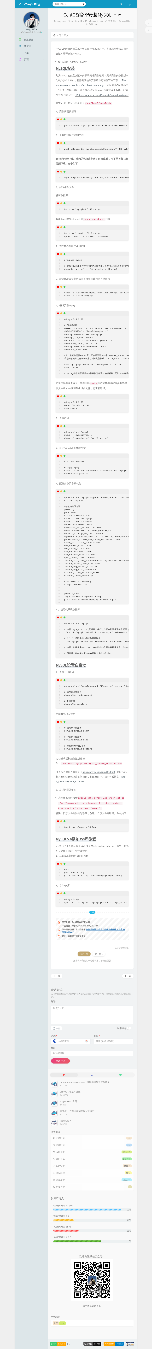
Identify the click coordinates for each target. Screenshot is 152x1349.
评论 (54, 1001)
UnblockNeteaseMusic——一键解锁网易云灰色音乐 (85, 1082)
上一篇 (56, 976)
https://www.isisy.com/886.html (98, 771)
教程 (91, 24)
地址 (53, 1048)
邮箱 (97, 1036)
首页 (57, 35)
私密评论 (121, 1028)
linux (62, 1323)
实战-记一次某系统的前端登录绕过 (77, 1111)
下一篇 (127, 976)
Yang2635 (61, 21)
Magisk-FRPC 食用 (68, 1101)
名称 (54, 1036)
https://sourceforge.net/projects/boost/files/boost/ (102, 94)
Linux (96, 24)
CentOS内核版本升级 (70, 1091)
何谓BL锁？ (65, 1120)
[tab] (64, 1075)
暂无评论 (112, 21)
